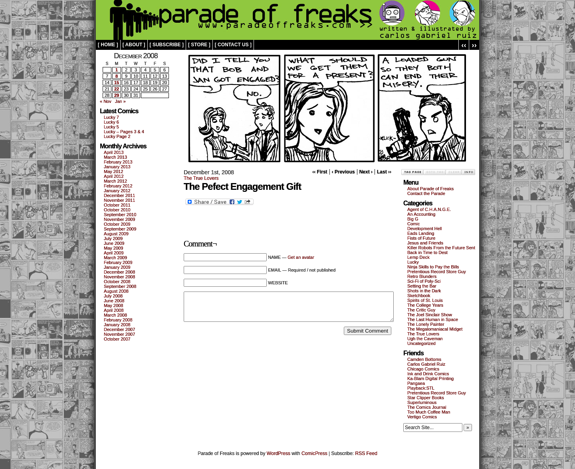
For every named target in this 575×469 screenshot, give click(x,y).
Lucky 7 (111, 117)
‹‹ (463, 45)
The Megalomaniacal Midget (434, 329)
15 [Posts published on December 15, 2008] (116, 82)
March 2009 (115, 257)
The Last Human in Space (432, 319)
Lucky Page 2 (117, 136)
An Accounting (421, 214)
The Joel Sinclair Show (429, 314)
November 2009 (119, 219)
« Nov (105, 101)
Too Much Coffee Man (428, 412)
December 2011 (119, 195)
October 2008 (117, 281)
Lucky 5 (111, 126)
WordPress (278, 453)
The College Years (425, 305)
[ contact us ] (233, 44)
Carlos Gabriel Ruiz (426, 364)
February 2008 (118, 319)
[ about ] (134, 44)
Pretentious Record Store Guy (436, 271)
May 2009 (113, 248)
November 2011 (119, 200)
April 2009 (114, 252)
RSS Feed (366, 453)
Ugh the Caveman (425, 338)
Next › (366, 172)
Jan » (120, 101)
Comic (413, 223)
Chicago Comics (423, 369)
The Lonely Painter (425, 324)
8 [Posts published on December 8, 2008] (116, 76)
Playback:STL (420, 388)
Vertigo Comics (422, 416)
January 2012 (117, 190)
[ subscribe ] (167, 44)
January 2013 (117, 166)
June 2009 (114, 243)
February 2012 (118, 185)
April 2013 (114, 152)
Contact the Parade (426, 193)
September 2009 (120, 229)
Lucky (413, 262)
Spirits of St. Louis (425, 300)
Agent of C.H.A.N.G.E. (429, 209)
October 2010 (117, 209)
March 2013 (115, 157)
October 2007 (117, 339)
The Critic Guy (421, 309)
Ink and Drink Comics (428, 373)
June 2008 (114, 300)
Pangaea (416, 383)
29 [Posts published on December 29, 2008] (116, 95)
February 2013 (118, 162)
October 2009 (117, 224)
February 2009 (118, 262)
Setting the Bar (421, 286)
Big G (412, 219)
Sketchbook (418, 295)
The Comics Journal (426, 407)
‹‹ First (319, 172)
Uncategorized (421, 343)
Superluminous (421, 402)
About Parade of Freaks (430, 188)
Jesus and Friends (425, 242)
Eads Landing (420, 233)
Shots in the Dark (424, 290)
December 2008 (119, 272)
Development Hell (424, 228)
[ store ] (199, 44)
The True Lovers (201, 178)
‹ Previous (343, 172)
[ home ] (108, 44)
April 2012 (114, 176)
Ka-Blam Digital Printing (430, 378)
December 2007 (119, 329)
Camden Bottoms (424, 359)
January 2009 (117, 267)
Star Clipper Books (425, 397)
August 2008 (116, 291)
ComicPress (314, 453)
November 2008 (119, 276)
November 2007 (119, 334)
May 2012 (113, 171)
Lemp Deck (418, 257)
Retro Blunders (421, 276)
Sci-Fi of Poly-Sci (424, 281)
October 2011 (117, 205)
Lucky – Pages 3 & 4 (124, 131)
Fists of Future (421, 238)
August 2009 (116, 233)
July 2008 (113, 296)
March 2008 (115, 315)
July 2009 (113, 238)
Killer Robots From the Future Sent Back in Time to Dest (441, 250)
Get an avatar (301, 257)
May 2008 (113, 305)
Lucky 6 (111, 122)
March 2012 (115, 181)
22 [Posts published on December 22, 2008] (116, 89)
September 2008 (120, 286)
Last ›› (384, 172)
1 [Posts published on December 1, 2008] (116, 69)
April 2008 (114, 310)
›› (474, 45)
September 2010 (120, 214)
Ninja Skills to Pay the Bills (433, 266)
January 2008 (117, 324)
